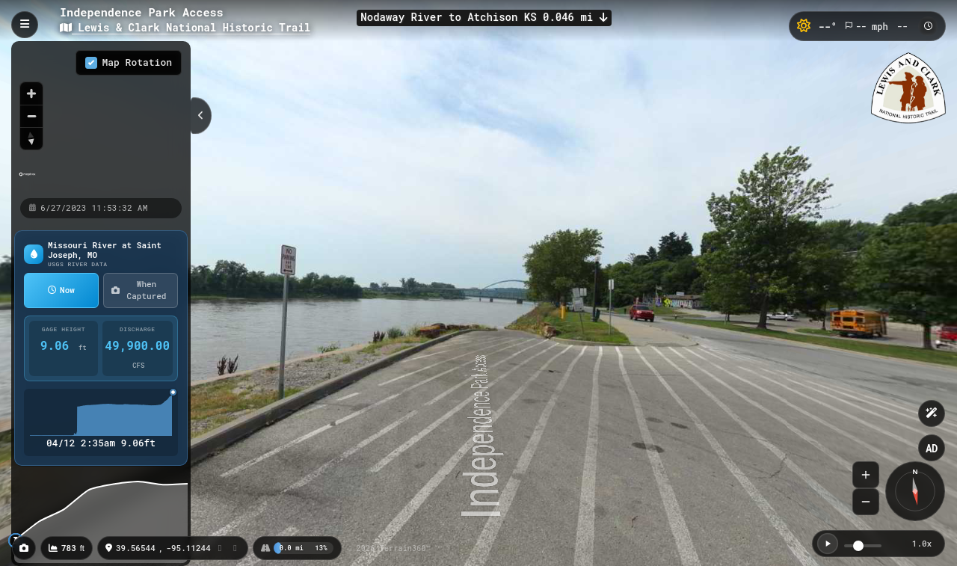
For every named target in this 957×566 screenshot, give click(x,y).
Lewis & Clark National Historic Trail (185, 27)
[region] (101, 119)
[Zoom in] (31, 93)
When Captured (138, 290)
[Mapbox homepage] (27, 180)
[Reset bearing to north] (31, 138)
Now (61, 289)
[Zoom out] (31, 116)
